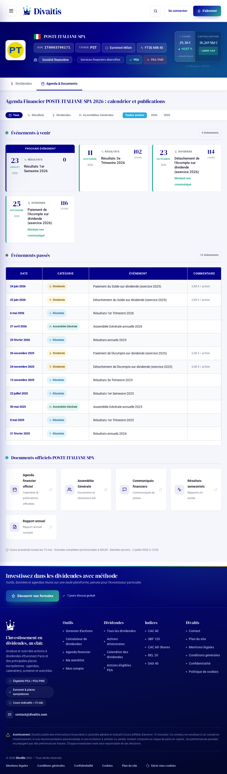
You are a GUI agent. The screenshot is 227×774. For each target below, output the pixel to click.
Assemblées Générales (96, 115)
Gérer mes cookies (161, 765)
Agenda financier (76, 652)
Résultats (35, 115)
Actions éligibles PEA (117, 667)
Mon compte (73, 668)
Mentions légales (200, 647)
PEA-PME (157, 59)
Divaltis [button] (192, 622)
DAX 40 (151, 663)
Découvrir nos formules (32, 596)
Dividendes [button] (114, 622)
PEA (135, 59)
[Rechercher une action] (155, 11)
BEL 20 (151, 655)
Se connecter (177, 11)
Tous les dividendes (120, 631)
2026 (154, 115)
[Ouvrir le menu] (11, 10)
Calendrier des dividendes (116, 654)
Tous (14, 115)
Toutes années (134, 115)
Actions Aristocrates (114, 641)
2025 (167, 115)
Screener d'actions (77, 631)
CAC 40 (151, 631)
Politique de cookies (202, 672)
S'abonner (207, 11)
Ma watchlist (73, 660)
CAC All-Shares (157, 647)
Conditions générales (203, 655)
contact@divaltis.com (26, 714)
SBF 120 (152, 639)
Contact (193, 631)
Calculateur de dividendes (75, 641)
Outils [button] (68, 622)
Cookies (107, 765)
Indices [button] (151, 622)
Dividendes (21, 84)
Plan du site (196, 639)
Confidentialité (198, 663)
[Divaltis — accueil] (42, 11)
